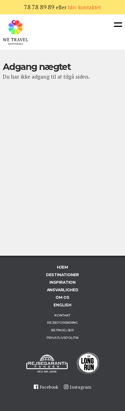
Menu (118, 24)
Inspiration (62, 282)
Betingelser (62, 330)
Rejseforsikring (62, 322)
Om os (62, 297)
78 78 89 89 (39, 7)
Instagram (80, 387)
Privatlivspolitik (63, 337)
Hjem (62, 267)
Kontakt (62, 315)
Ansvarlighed (62, 290)
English (62, 305)
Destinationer (62, 275)
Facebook (49, 387)
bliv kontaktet (84, 7)
